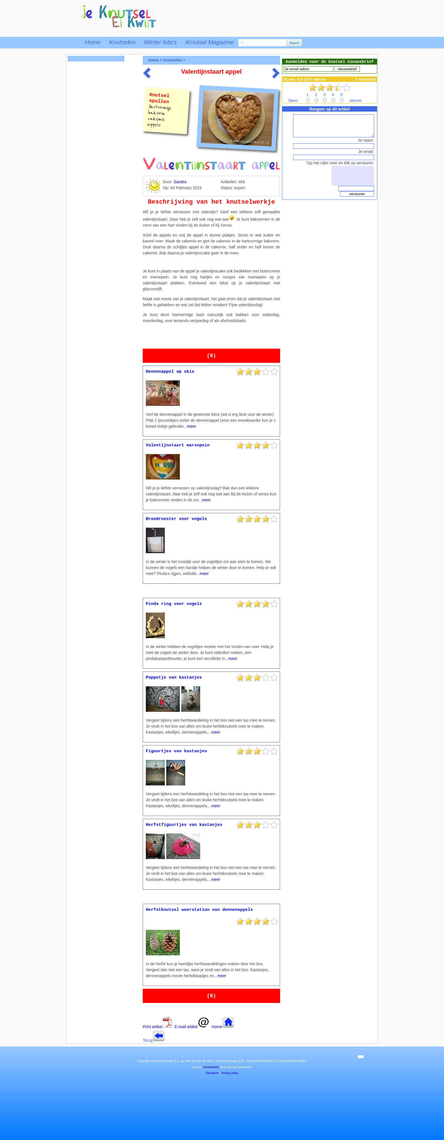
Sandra (180, 182)
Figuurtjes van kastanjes (176, 751)
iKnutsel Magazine (209, 42)
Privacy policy (229, 1073)
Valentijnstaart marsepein (178, 445)
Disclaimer (212, 1073)
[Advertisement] (96, 155)
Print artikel (157, 1026)
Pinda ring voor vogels (174, 604)
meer (191, 426)
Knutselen (122, 42)
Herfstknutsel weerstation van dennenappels (199, 909)
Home (93, 42)
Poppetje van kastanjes (174, 677)
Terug (148, 1040)
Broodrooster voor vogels (176, 519)
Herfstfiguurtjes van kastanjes (184, 824)
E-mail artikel (192, 1026)
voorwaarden (211, 1067)
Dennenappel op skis (170, 371)
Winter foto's (160, 42)
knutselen (172, 60)
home (153, 60)
